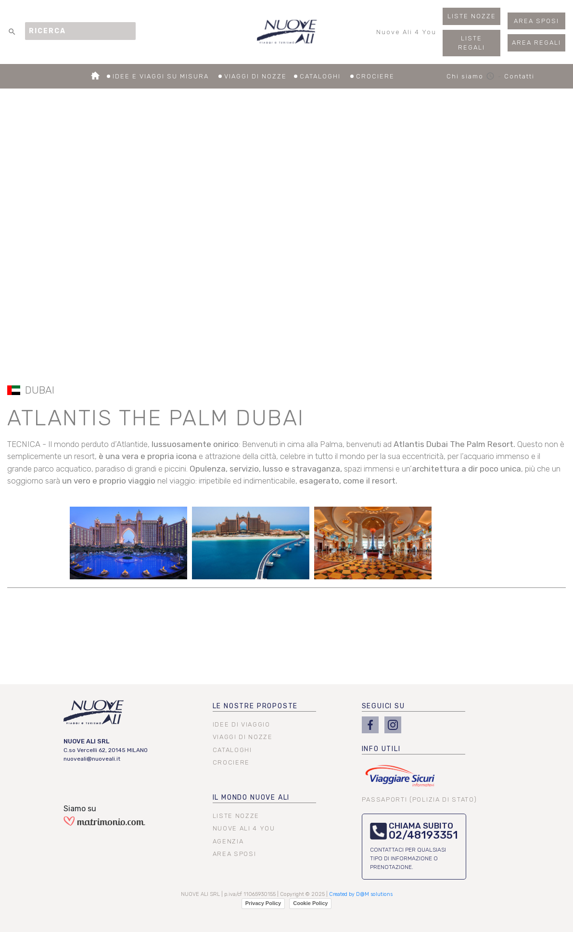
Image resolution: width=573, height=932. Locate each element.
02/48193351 (423, 835)
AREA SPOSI (536, 21)
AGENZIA (228, 841)
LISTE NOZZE (471, 16)
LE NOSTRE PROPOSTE (255, 706)
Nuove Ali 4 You (406, 34)
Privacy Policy (263, 903)
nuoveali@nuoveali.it (92, 758)
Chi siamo (472, 76)
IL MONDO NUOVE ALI (251, 797)
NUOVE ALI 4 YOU (244, 828)
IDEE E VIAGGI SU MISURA (167, 77)
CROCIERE (375, 77)
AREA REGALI (536, 42)
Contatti (519, 76)
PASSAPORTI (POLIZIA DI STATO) (419, 799)
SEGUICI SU (383, 706)
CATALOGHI (327, 77)
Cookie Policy (310, 903)
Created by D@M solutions (361, 894)
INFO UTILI (381, 749)
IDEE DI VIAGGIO (241, 724)
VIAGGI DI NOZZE (260, 77)
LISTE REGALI (471, 43)
